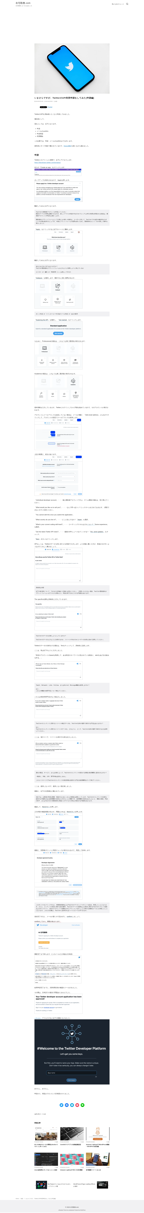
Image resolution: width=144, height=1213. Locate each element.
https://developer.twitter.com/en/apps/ (47, 162)
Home (17, 1198)
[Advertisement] (72, 26)
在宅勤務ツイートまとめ (93, 1170)
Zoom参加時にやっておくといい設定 (45, 1170)
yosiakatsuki (71, 1210)
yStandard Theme (62, 1210)
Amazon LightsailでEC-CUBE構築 (71, 1170)
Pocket (49, 107)
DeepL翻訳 (67, 146)
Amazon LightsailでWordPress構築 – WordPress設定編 (97, 1145)
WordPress (83, 1210)
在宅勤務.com (23, 3)
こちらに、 (38, 1018)
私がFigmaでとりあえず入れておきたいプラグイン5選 (59, 1185)
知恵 (44, 1114)
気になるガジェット (118, 4)
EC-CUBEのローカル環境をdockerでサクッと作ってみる (46, 1145)
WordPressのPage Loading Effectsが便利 (84, 1185)
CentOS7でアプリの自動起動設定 (70, 1144)
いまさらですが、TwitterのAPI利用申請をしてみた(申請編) (40, 1198)
